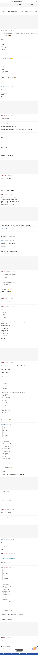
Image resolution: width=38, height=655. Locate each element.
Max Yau (3, 7)
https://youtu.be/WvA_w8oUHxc (7, 521)
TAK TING (4, 232)
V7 (2, 30)
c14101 (3, 509)
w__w (3, 123)
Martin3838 (4, 306)
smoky (3, 133)
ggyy (3, 240)
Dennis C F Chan (5, 553)
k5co (3, 194)
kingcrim (3, 115)
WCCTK (3, 424)
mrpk (3, 362)
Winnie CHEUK (4, 175)
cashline (3, 539)
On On (3, 221)
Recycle (3, 86)
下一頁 (31, 4)
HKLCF (3, 298)
